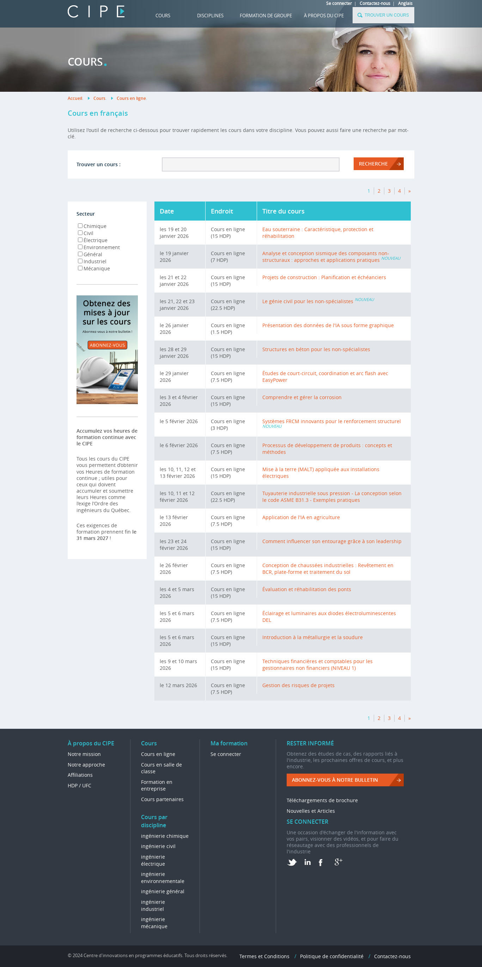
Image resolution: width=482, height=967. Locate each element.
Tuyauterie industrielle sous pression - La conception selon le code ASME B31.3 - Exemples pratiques (332, 496)
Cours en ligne (131, 98)
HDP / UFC (79, 785)
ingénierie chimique (165, 836)
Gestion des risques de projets (298, 685)
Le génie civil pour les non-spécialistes (307, 301)
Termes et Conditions (264, 956)
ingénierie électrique (153, 860)
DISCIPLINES (210, 15)
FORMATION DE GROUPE (266, 15)
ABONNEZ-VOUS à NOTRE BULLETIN (335, 779)
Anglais (405, 3)
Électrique (93, 240)
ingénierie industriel (153, 905)
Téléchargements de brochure (322, 800)
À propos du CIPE (324, 15)
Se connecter (339, 3)
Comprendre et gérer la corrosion (302, 397)
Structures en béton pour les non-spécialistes (316, 349)
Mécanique (94, 268)
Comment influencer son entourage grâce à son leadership (332, 541)
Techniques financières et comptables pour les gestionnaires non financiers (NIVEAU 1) (317, 664)
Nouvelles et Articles (311, 810)
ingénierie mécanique (154, 923)
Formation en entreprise (156, 785)
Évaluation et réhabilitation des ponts (306, 589)
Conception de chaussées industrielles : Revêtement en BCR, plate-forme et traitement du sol (327, 568)
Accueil (75, 98)
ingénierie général (162, 891)
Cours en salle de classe (161, 768)
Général (90, 254)
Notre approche (86, 764)
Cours (162, 15)
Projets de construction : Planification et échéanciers (324, 277)
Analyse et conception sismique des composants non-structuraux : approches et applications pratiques (325, 256)
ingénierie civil (158, 846)
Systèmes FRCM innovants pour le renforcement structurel (331, 421)
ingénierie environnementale (162, 877)
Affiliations (80, 774)
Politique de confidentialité (332, 956)
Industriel (92, 261)
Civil (85, 233)
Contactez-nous (375, 3)
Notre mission (84, 754)
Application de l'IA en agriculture (301, 517)
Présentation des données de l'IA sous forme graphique (328, 325)
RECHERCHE (373, 163)
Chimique (92, 226)
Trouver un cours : (99, 164)
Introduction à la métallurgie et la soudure (312, 637)
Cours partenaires (162, 799)
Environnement (99, 247)
